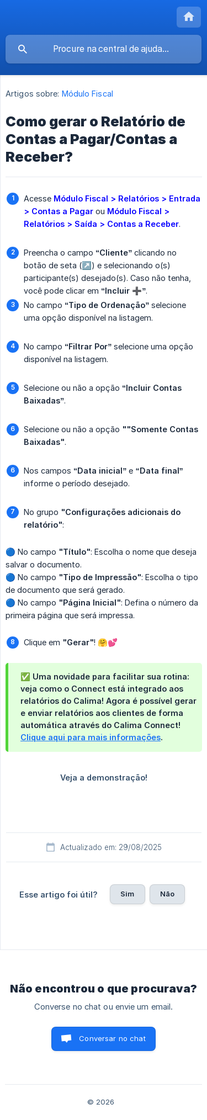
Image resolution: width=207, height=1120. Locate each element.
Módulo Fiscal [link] (87, 93)
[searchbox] (103, 49)
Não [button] (167, 893)
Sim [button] (127, 893)
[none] (189, 17)
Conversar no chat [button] (112, 1038)
